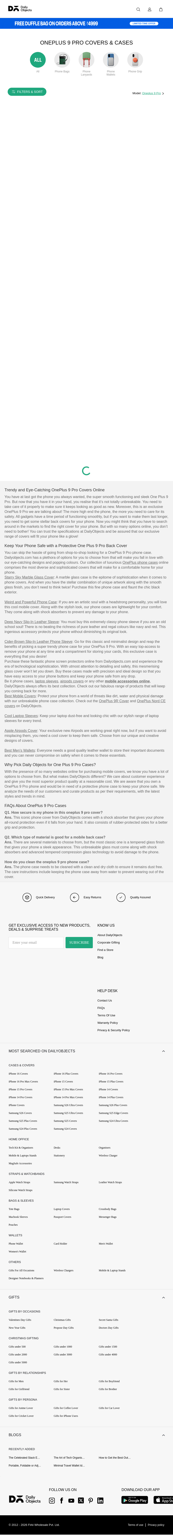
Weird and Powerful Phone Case (31, 602)
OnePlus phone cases (140, 562)
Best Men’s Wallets (20, 750)
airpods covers (72, 681)
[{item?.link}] (29, 1503)
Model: (137, 93)
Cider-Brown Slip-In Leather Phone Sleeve (39, 642)
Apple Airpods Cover (21, 731)
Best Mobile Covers (20, 696)
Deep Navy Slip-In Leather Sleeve (32, 622)
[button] (86, 1051)
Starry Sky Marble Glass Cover (29, 577)
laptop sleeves (46, 681)
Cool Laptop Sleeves (21, 716)
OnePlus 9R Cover (114, 701)
